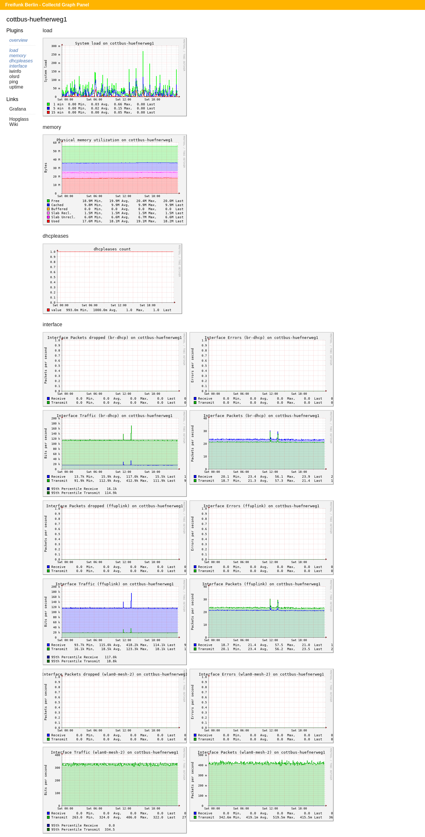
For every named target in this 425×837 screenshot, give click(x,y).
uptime (16, 86)
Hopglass (19, 119)
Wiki (13, 124)
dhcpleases (21, 60)
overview (18, 40)
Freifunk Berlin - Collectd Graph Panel (47, 4)
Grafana (17, 109)
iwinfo (15, 71)
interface (18, 66)
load (13, 50)
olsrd (14, 76)
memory (17, 55)
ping (13, 81)
